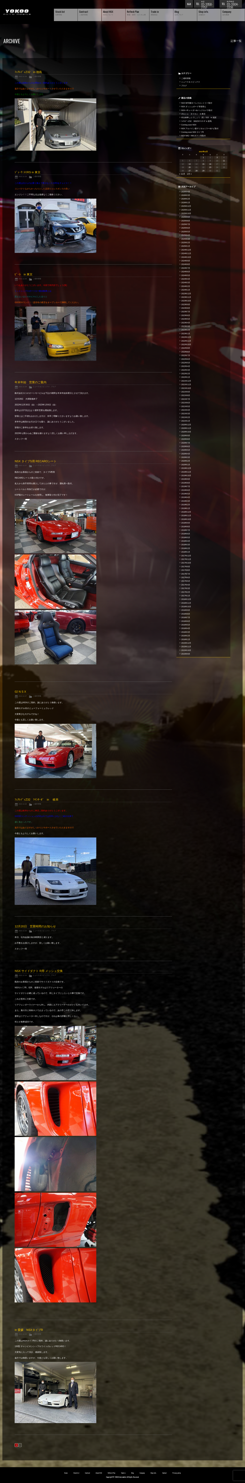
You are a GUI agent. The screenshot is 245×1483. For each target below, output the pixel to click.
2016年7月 (185, 617)
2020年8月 (185, 439)
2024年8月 (185, 264)
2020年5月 (185, 450)
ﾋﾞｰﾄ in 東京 (23, 274)
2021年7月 (185, 399)
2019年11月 (186, 472)
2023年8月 (185, 308)
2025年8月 (185, 221)
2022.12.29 (23, 76)
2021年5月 (185, 406)
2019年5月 (185, 494)
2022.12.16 (23, 975)
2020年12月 (186, 425)
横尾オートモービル (17, 12)
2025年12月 (186, 206)
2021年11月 (186, 384)
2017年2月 (185, 592)
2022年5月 (185, 363)
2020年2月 (185, 461)
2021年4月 (185, 410)
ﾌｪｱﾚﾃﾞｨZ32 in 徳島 (28, 72)
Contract (87, 1473)
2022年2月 (185, 374)
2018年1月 (185, 552)
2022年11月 (186, 341)
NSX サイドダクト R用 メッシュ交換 (38, 971)
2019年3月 (185, 501)
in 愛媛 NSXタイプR (29, 1330)
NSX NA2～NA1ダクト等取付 (193, 136)
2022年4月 (185, 366)
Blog (132, 1473)
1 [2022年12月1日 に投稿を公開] (203, 157)
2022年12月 (186, 337)
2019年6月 (185, 490)
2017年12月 (186, 556)
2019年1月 (185, 508)
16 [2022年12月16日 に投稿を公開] (210, 164)
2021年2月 (185, 417)
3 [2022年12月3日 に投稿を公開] (217, 157)
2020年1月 (185, 465)
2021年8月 (185, 395)
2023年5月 (185, 319)
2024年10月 (186, 257)
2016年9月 (185, 610)
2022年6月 (185, 359)
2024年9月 (185, 261)
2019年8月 (185, 483)
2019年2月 (185, 505)
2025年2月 (185, 242)
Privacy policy (176, 1473)
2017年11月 (186, 559)
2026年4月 (185, 192)
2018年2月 (185, 548)
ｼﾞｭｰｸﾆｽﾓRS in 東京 (27, 172)
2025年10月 (186, 213)
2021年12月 (186, 381)
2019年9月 (185, 479)
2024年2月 (185, 286)
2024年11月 (186, 253)
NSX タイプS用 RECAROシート (35, 461)
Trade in (123, 1473)
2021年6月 (185, 403)
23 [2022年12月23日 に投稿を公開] (210, 167)
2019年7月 (185, 486)
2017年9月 (185, 567)
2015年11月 (186, 647)
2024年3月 (185, 282)
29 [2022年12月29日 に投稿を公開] (203, 171)
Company (142, 1473)
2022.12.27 (23, 465)
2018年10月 (186, 519)
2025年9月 (185, 217)
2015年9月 (185, 654)
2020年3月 (185, 457)
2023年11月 (186, 297)
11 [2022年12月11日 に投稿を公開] (224, 161)
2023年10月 (186, 301)
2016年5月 (185, 625)
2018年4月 (185, 541)
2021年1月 (185, 421)
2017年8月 (185, 570)
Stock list (76, 1473)
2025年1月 (185, 246)
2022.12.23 (23, 804)
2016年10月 (186, 607)
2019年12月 (186, 468)
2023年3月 (185, 326)
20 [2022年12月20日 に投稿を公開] (190, 167)
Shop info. (153, 1473)
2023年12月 (186, 294)
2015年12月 (186, 643)
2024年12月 (186, 250)
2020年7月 (185, 443)
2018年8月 (185, 527)
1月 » (189, 174)
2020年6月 (185, 446)
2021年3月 (185, 414)
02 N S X (20, 691)
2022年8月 (185, 352)
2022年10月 (186, 344)
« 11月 (182, 174)
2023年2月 (185, 330)
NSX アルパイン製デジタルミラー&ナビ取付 (199, 128)
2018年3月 (185, 545)
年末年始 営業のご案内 (30, 382)
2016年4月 (185, 628)
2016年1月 (185, 639)
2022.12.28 (23, 387)
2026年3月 (185, 195)
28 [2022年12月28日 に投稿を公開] (196, 171)
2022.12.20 (23, 931)
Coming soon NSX (188, 125)
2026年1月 (185, 203)
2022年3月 (185, 370)
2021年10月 (186, 388)
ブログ (53, 387)
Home (66, 1473)
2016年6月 (185, 621)
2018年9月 (185, 523)
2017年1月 (185, 596)
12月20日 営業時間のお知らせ (35, 926)
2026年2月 (185, 199)
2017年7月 (185, 574)
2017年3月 (185, 588)
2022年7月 (185, 355)
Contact (164, 1473)
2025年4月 (185, 235)
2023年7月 (185, 312)
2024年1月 (185, 290)
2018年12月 (186, 512)
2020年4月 (185, 454)
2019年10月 (186, 475)
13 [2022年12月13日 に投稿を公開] (190, 164)
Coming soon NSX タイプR (192, 132)
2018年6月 (185, 534)
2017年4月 (185, 585)
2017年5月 (185, 581)
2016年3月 (185, 632)
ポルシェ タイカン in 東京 (193, 114)
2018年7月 (185, 530)
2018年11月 (186, 515)
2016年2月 (185, 636)
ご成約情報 (37, 76)
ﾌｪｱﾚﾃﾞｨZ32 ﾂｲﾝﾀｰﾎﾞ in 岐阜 (36, 799)
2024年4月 (185, 279)
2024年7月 (185, 268)
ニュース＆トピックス (41, 387)
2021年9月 (185, 392)
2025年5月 (185, 232)
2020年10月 (186, 432)
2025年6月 (185, 228)
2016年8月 (185, 614)
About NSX (99, 1473)
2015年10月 (186, 650)
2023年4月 (185, 323)
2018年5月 (185, 537)
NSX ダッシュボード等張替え (193, 107)
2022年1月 (185, 377)
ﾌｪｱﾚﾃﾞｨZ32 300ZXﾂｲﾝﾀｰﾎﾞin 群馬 (196, 121)
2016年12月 (186, 599)
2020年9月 (185, 435)
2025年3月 (185, 239)
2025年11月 (186, 210)
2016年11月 (186, 603)
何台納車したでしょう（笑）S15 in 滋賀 (198, 117)
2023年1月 (185, 334)
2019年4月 (185, 497)
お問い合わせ (189, 4)
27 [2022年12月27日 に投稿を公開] (190, 171)
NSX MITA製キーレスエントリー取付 (196, 103)
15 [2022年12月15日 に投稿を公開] (203, 164)
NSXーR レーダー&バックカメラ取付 (196, 110)
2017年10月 (186, 563)
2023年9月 (185, 304)
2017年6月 (185, 577)
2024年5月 (185, 275)
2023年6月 (185, 315)
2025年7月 (185, 224)
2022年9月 (185, 348)
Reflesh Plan (111, 1473)
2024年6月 (185, 272)
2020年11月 (186, 428)
